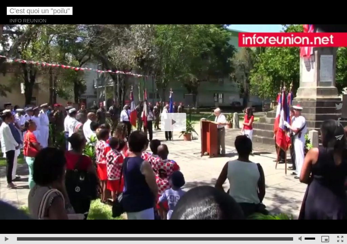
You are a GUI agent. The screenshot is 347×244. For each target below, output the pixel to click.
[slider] (155, 239)
